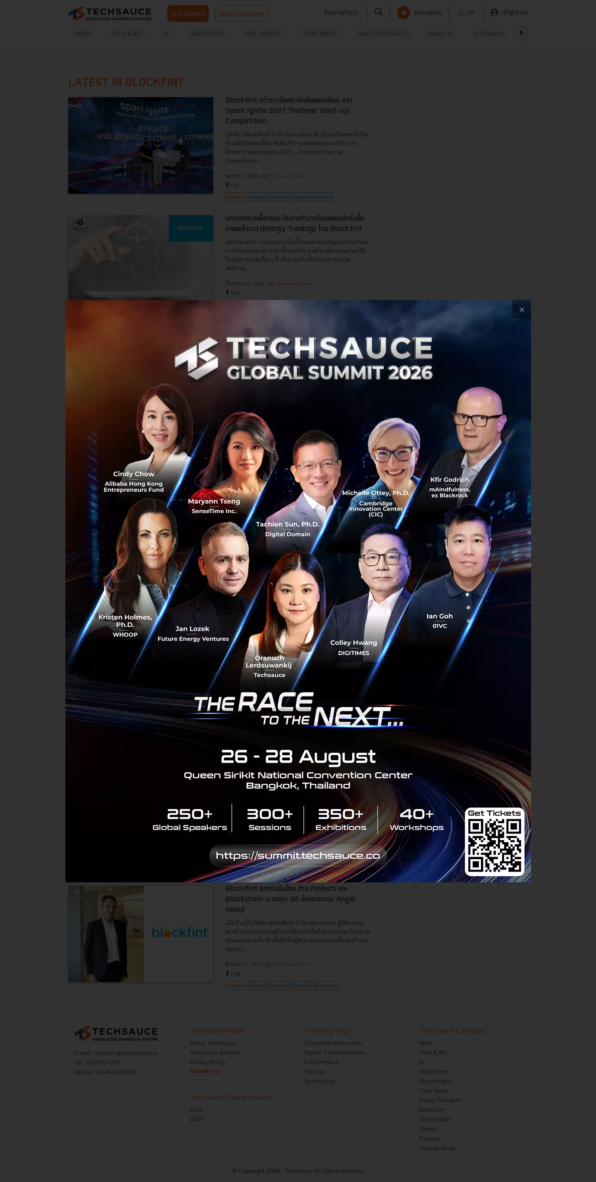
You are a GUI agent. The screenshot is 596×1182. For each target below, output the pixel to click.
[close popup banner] (521, 309)
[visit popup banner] (298, 591)
